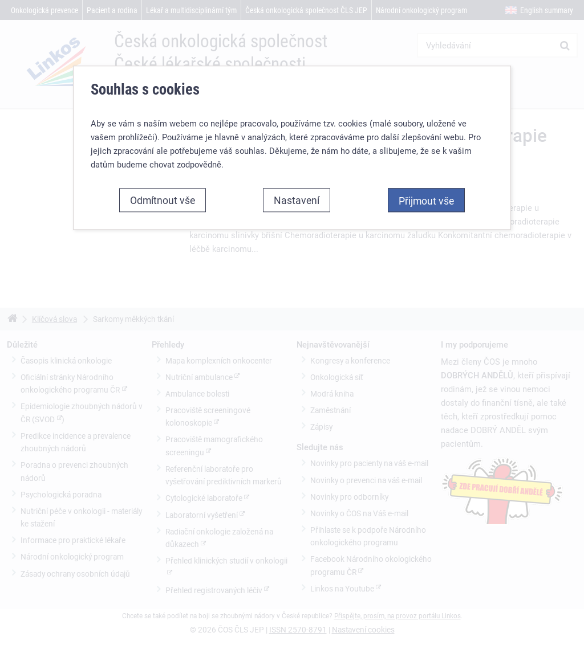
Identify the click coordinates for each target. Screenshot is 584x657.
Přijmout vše (426, 200)
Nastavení (296, 200)
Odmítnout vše (162, 200)
